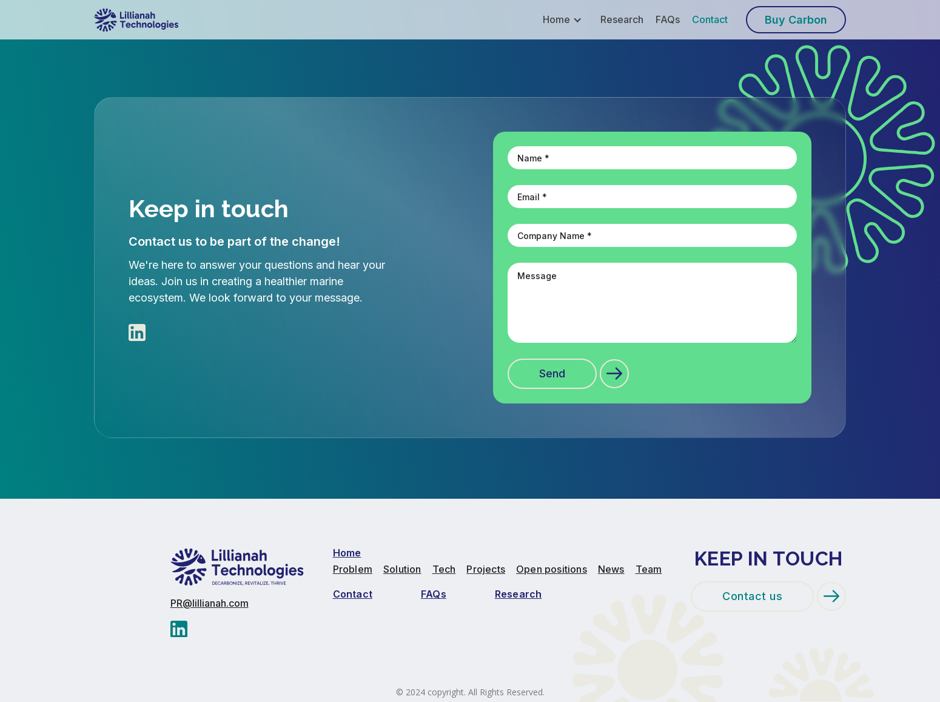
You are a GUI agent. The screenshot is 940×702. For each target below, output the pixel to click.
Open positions (551, 569)
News (611, 569)
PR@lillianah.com (209, 603)
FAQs (668, 19)
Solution (402, 569)
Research (621, 19)
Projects (485, 569)
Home (347, 553)
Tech (444, 569)
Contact (710, 19)
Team (649, 569)
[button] (567, 20)
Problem (352, 569)
